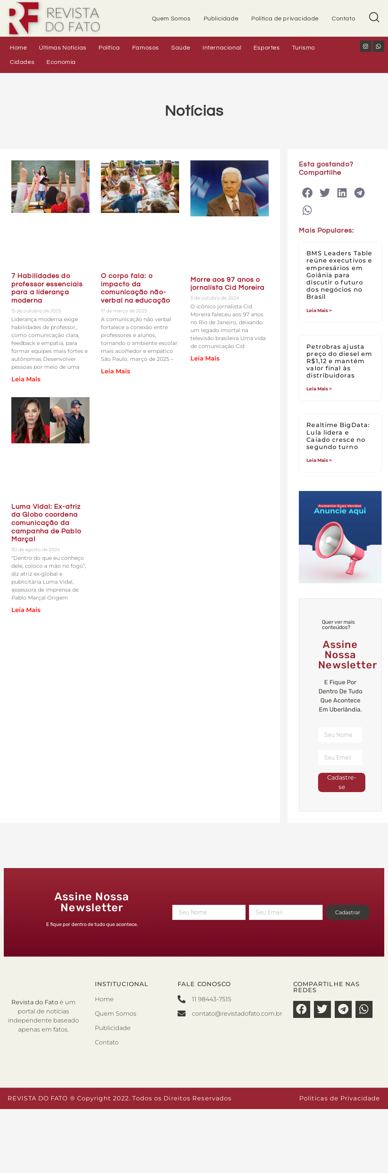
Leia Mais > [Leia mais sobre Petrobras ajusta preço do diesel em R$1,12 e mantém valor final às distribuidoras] (319, 389)
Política (109, 48)
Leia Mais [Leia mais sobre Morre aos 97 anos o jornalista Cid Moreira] (205, 358)
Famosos (145, 48)
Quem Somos (171, 19)
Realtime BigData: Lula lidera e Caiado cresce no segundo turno (338, 436)
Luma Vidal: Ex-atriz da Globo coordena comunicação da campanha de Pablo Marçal (46, 523)
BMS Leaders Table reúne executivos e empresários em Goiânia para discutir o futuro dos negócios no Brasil (339, 275)
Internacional (222, 48)
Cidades (22, 62)
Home (18, 48)
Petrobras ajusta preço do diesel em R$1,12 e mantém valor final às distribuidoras (339, 361)
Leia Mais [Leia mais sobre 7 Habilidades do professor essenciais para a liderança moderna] (25, 379)
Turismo (303, 48)
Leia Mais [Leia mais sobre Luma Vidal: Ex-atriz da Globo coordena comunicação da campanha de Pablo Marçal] (25, 610)
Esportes (267, 48)
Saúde (180, 48)
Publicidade (221, 19)
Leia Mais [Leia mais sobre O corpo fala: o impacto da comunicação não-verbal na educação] (115, 371)
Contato (343, 19)
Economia (61, 62)
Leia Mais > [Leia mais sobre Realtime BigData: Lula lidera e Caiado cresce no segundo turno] (319, 460)
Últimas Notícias (63, 48)
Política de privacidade (285, 19)
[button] (307, 193)
